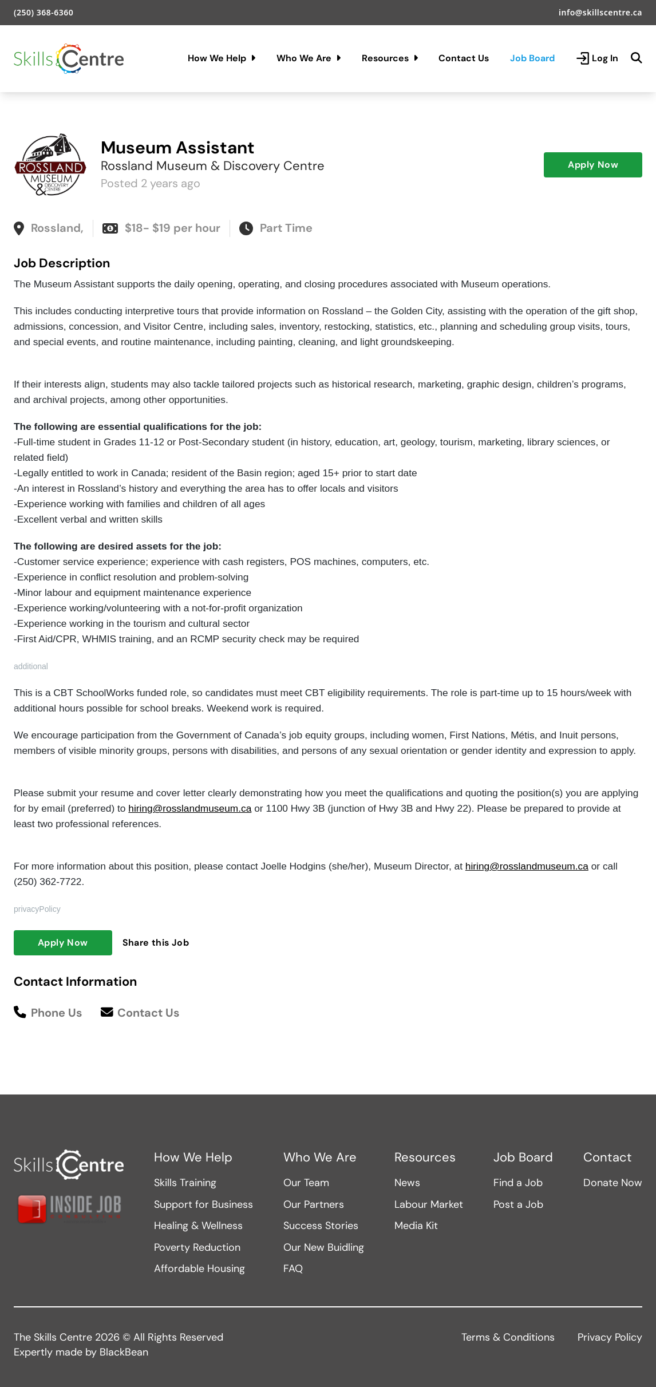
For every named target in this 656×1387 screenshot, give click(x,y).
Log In (597, 58)
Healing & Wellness (198, 1225)
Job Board (532, 58)
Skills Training (185, 1182)
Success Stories (320, 1225)
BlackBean (124, 1352)
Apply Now (593, 165)
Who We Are (308, 58)
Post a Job (518, 1204)
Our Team (306, 1182)
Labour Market (428, 1204)
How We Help (221, 58)
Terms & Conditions (508, 1337)
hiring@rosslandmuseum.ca (189, 808)
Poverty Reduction (197, 1247)
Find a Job (518, 1182)
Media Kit (416, 1225)
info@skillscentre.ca (600, 12)
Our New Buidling (323, 1247)
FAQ (293, 1268)
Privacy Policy (610, 1337)
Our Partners (313, 1204)
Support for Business (203, 1204)
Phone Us (48, 1013)
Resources (390, 58)
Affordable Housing (199, 1268)
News (407, 1182)
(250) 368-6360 (43, 12)
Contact (607, 1157)
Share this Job (155, 942)
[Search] (636, 58)
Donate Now (612, 1182)
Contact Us (463, 58)
